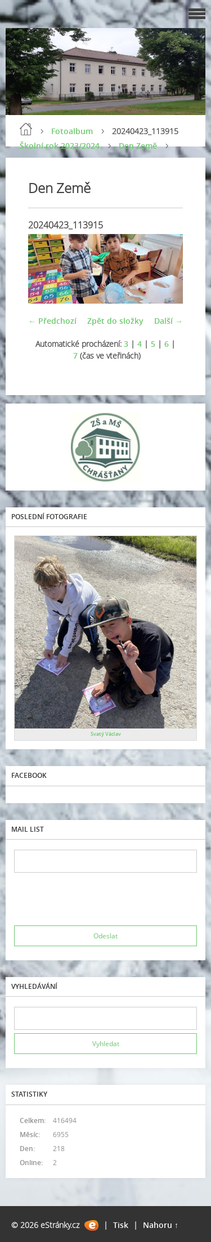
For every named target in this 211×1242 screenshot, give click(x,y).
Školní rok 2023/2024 (60, 145)
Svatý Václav (106, 733)
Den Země (138, 145)
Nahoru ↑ (160, 1225)
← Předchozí (52, 320)
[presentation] (99, 899)
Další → (168, 320)
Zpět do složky (115, 320)
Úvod (26, 129)
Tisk (120, 1225)
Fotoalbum (72, 131)
